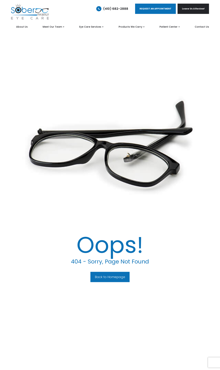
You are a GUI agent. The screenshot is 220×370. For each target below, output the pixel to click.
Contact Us (202, 26)
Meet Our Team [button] (53, 26)
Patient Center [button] (170, 26)
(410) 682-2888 (115, 9)
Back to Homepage (110, 277)
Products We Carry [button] (132, 26)
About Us (22, 26)
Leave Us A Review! (193, 8)
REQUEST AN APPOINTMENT (155, 8)
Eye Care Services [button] (91, 26)
